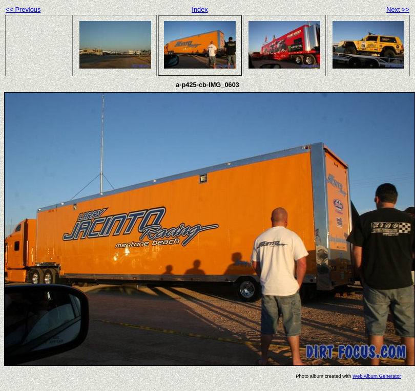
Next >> (397, 9)
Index (200, 9)
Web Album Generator (376, 376)
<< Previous (23, 9)
